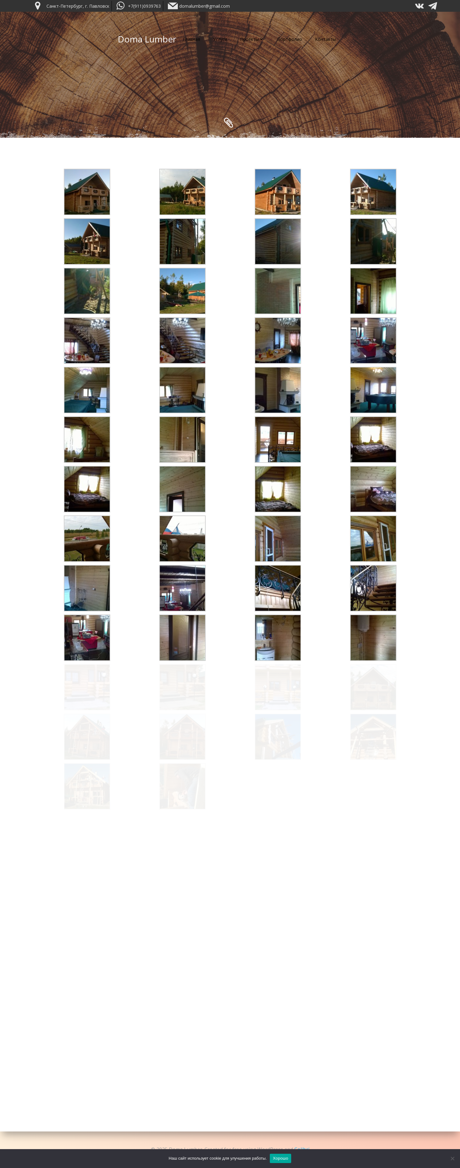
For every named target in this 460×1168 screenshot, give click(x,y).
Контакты (325, 39)
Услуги (220, 39)
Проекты (252, 39)
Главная (191, 39)
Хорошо (280, 1158)
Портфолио (289, 39)
